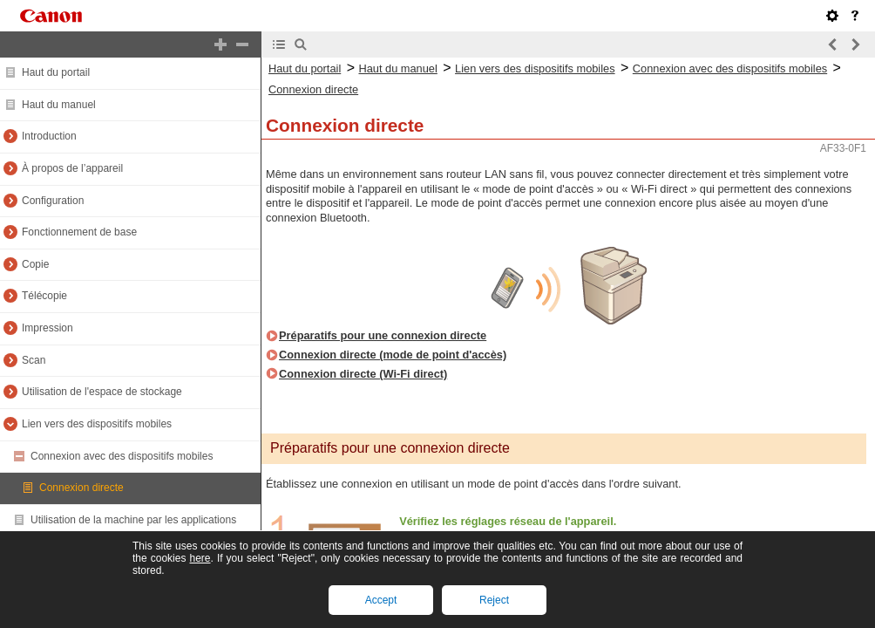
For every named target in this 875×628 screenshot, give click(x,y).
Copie (35, 264)
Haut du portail (56, 72)
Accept (381, 600)
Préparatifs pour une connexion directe (382, 335)
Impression (47, 328)
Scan (33, 360)
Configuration (53, 201)
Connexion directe (81, 487)
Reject (494, 600)
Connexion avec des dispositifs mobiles (122, 456)
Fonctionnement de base (79, 232)
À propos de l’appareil (72, 168)
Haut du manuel (59, 105)
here (199, 558)
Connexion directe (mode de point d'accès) (392, 354)
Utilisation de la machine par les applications (133, 520)
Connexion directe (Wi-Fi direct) (363, 373)
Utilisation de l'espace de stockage (102, 392)
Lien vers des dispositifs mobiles (97, 424)
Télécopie (44, 296)
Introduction (49, 136)
